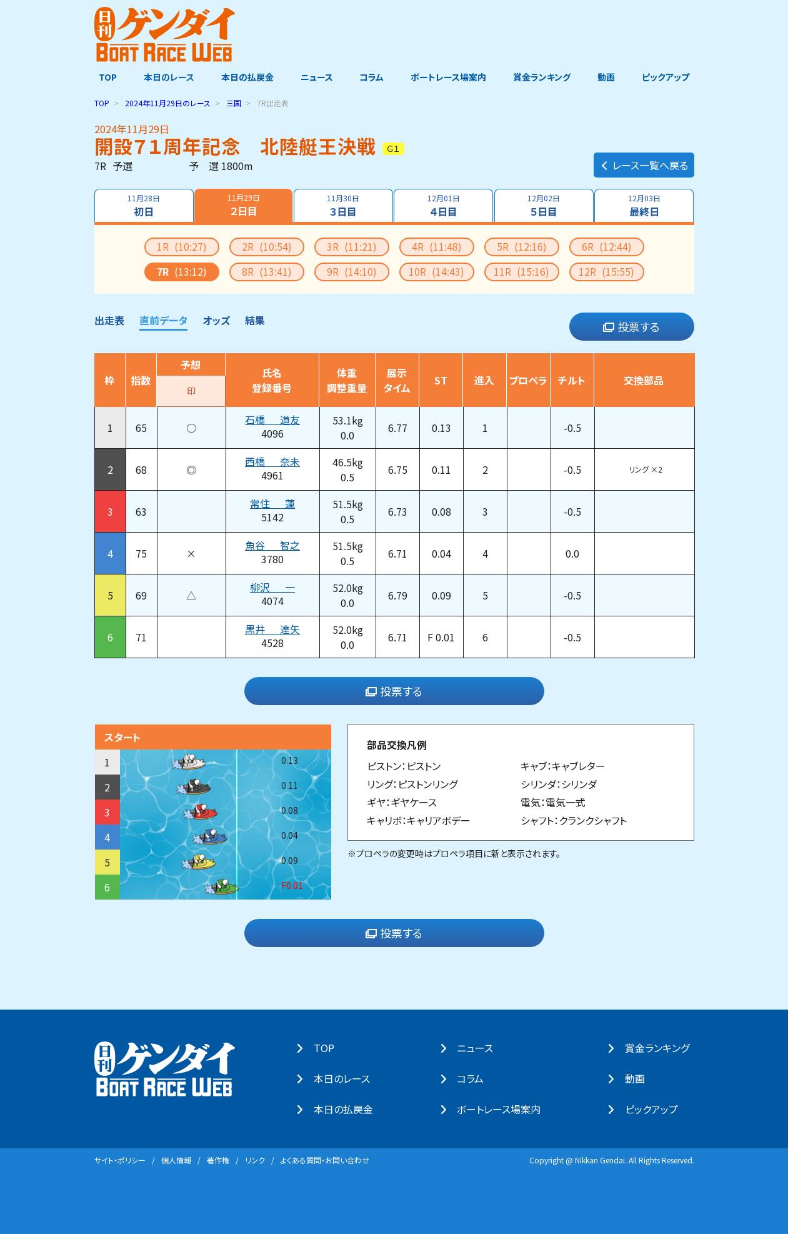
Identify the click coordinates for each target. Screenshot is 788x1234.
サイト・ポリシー (120, 1159)
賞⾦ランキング (661, 1047)
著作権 (218, 1159)
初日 (143, 205)
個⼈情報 (176, 1159)
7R (182, 270)
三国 (233, 102)
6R (607, 245)
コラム (372, 77)
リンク (255, 1159)
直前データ (163, 319)
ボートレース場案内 (449, 77)
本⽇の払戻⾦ (348, 1108)
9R (352, 270)
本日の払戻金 (245, 77)
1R (182, 245)
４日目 (444, 205)
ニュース (315, 77)
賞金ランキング (544, 77)
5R (522, 245)
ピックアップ (670, 77)
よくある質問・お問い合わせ (325, 1159)
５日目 (544, 205)
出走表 (109, 319)
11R (521, 270)
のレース (168, 102)
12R (606, 270)
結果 (255, 319)
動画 (610, 77)
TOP (103, 77)
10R (436, 270)
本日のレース (165, 77)
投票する (631, 326)
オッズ (216, 319)
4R (437, 245)
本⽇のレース (347, 1078)
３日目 (343, 205)
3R (352, 245)
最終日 (645, 205)
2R (267, 245)
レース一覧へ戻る (644, 160)
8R (267, 270)
